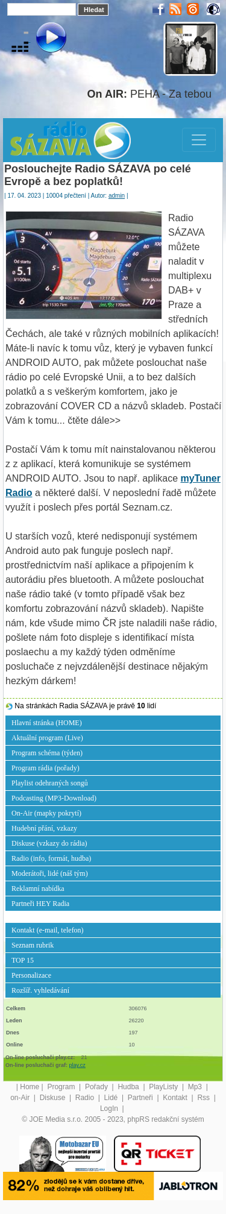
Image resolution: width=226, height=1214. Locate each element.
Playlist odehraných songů (49, 783)
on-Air (20, 1097)
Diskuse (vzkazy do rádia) (49, 843)
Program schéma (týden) (47, 753)
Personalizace (31, 975)
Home (29, 1087)
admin (116, 195)
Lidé (112, 1097)
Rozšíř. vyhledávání (40, 990)
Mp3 (196, 1087)
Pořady (97, 1087)
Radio (85, 1097)
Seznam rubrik (32, 945)
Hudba (129, 1087)
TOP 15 (22, 960)
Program (62, 1087)
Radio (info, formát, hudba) (51, 858)
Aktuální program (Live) (47, 738)
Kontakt (176, 1097)
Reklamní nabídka (37, 888)
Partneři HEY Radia (40, 903)
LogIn (110, 1108)
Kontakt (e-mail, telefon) (47, 930)
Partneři (141, 1097)
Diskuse (53, 1097)
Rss (204, 1097)
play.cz (77, 1065)
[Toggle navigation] (199, 140)
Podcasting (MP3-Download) (53, 798)
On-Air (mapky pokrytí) (46, 813)
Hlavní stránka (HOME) (46, 723)
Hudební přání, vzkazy (44, 828)
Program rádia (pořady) (45, 768)
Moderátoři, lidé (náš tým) (49, 873)
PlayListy (164, 1087)
